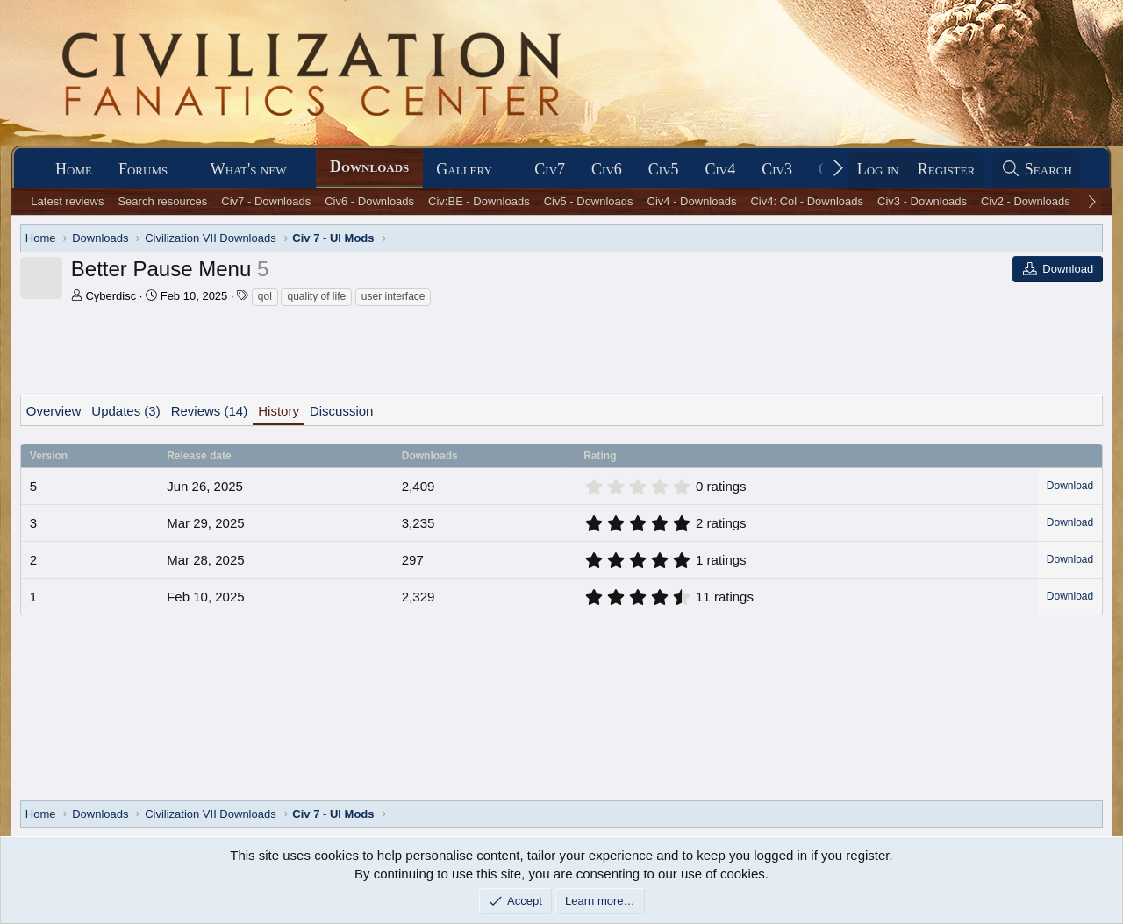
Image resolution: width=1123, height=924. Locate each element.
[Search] (1036, 170)
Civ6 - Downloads (369, 201)
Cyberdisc (110, 295)
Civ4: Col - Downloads (806, 201)
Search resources (162, 201)
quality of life (316, 296)
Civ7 (549, 169)
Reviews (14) (209, 410)
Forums (143, 169)
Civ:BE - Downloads (479, 201)
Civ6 (606, 169)
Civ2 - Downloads (1025, 201)
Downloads (369, 166)
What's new (249, 169)
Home (73, 169)
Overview (54, 410)
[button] (183, 170)
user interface (393, 296)
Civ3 (777, 169)
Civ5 (663, 169)
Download (1070, 486)
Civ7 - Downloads (266, 201)
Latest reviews (67, 201)
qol (265, 296)
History (278, 410)
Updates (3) (125, 410)
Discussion (342, 410)
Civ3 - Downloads (922, 201)
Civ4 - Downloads (692, 201)
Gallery (464, 169)
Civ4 (720, 169)
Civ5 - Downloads (588, 201)
